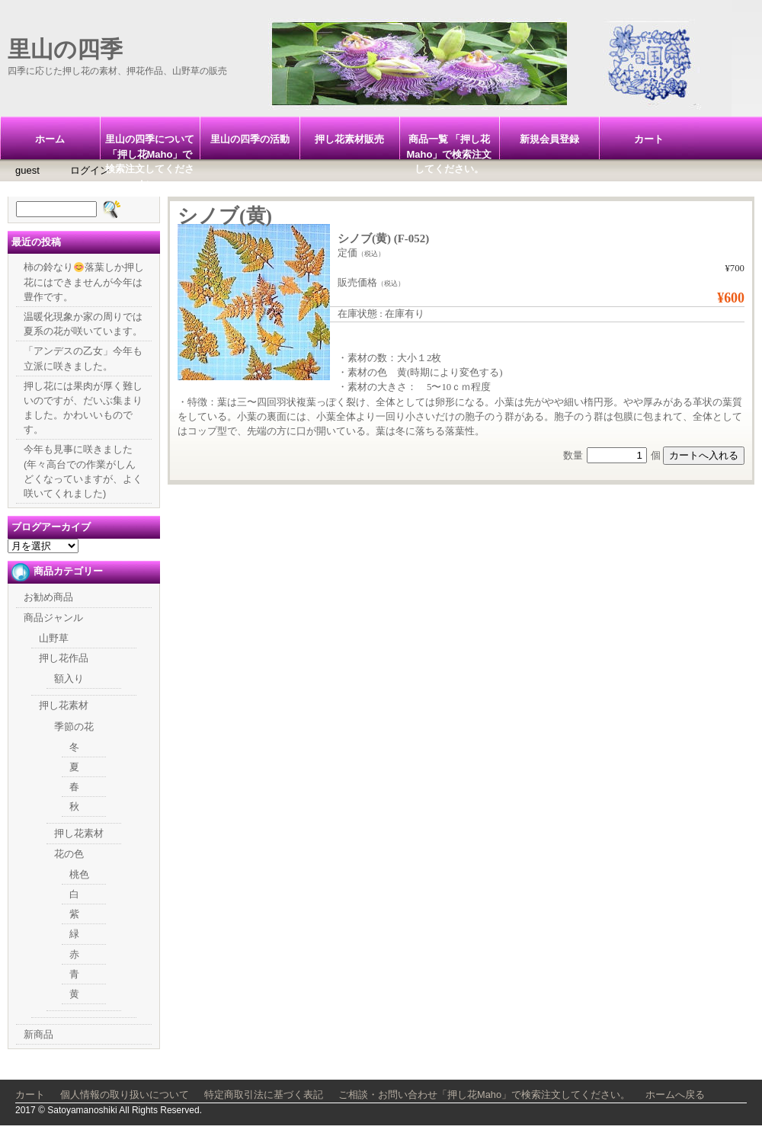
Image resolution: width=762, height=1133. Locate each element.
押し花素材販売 (349, 139)
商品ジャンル (53, 617)
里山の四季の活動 (250, 139)
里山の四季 (65, 49)
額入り (69, 678)
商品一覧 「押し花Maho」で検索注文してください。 (449, 146)
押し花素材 (63, 705)
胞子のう (484, 416)
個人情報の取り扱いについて (124, 1094)
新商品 (38, 1034)
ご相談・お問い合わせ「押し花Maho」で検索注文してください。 (484, 1094)
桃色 (79, 874)
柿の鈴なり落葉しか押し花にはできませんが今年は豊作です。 (84, 281)
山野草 (54, 638)
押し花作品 (63, 658)
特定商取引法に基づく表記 (263, 1094)
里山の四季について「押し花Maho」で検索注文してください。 (149, 146)
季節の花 (74, 726)
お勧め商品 (48, 597)
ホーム (50, 139)
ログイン (90, 170)
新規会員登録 (549, 139)
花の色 (69, 853)
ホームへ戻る (675, 1094)
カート (649, 139)
